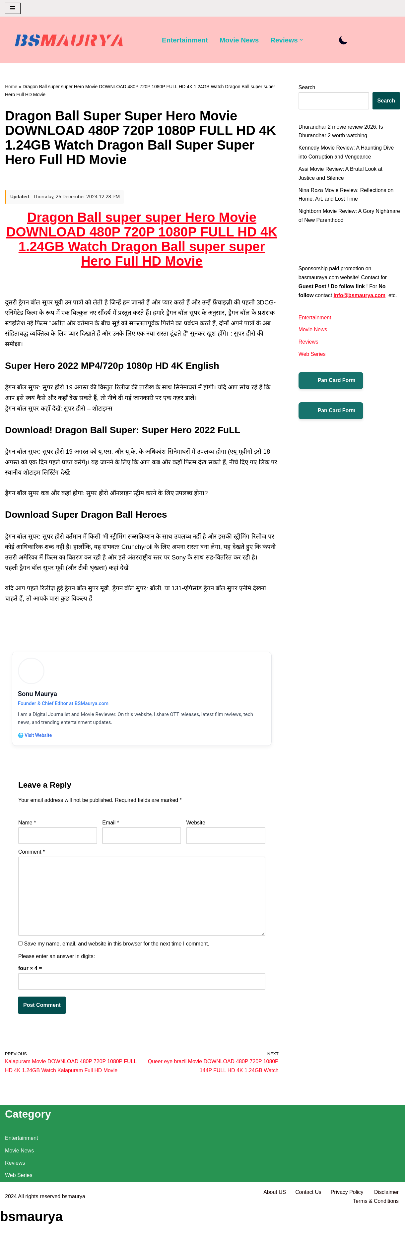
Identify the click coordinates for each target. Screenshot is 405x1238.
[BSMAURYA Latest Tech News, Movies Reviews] (69, 41)
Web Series (312, 356)
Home (11, 86)
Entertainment (185, 40)
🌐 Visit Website (36, 738)
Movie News (239, 40)
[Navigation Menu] (13, 8)
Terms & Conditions (376, 1229)
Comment (31, 855)
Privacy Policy (347, 1221)
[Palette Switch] (344, 39)
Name (27, 826)
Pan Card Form (331, 382)
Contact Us (308, 1221)
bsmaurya (73, 1225)
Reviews (308, 344)
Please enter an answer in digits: (56, 960)
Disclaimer (386, 1221)
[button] (302, 39)
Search (307, 87)
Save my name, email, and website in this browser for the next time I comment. (116, 948)
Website (195, 826)
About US (274, 1221)
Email (110, 826)
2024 (11, 1225)
